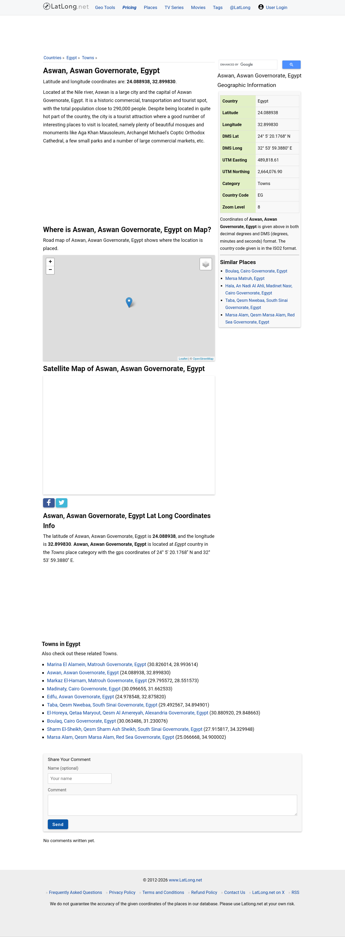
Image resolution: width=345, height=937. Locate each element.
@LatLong (240, 7)
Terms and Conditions (163, 892)
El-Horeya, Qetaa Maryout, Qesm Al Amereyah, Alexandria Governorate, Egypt (127, 713)
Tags (218, 7)
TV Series (174, 7)
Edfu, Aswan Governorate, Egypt (80, 696)
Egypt (72, 57)
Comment (57, 789)
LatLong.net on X (268, 892)
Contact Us (234, 892)
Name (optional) (63, 768)
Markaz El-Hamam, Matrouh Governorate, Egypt (97, 680)
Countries (52, 57)
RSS (295, 892)
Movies (198, 7)
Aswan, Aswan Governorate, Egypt (83, 672)
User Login (272, 7)
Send (58, 824)
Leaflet (183, 358)
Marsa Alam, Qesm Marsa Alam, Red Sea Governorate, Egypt (110, 737)
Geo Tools (105, 7)
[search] (246, 64)
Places (150, 7)
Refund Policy (204, 892)
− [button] (50, 270)
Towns (88, 57)
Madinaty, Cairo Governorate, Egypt (83, 688)
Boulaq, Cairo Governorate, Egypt (256, 271)
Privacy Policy (122, 892)
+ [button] (50, 262)
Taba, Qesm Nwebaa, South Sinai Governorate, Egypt (102, 705)
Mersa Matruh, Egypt (244, 278)
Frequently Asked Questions (75, 892)
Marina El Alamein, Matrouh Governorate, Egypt (96, 664)
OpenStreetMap (203, 358)
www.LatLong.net (185, 880)
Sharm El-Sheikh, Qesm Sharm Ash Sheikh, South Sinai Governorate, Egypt (124, 729)
